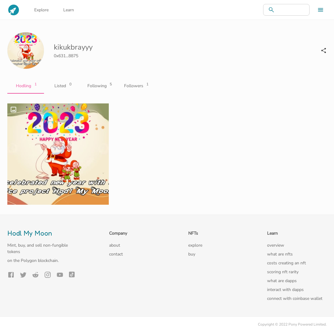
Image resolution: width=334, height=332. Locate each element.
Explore (41, 10)
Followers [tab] (135, 86)
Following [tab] (99, 86)
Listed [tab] (62, 86)
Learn (68, 10)
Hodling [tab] (25, 86)
